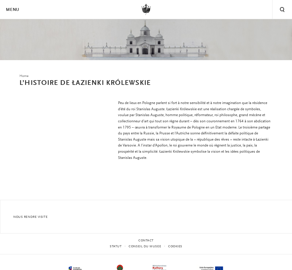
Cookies (175, 246)
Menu (12, 10)
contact (146, 240)
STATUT (116, 246)
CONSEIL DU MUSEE (145, 246)
